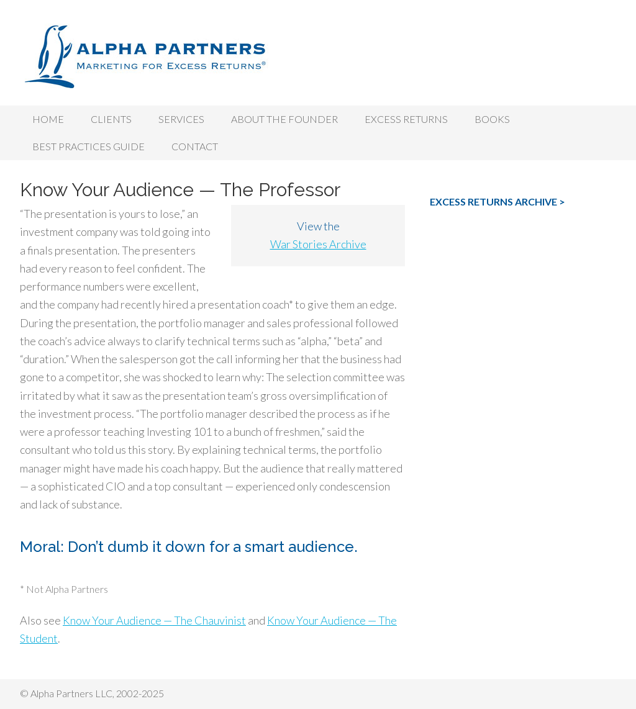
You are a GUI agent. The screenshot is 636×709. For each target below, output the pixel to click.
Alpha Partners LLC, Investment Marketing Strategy (318, 56)
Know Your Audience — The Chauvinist (154, 620)
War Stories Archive (318, 244)
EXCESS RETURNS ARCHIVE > (497, 201)
